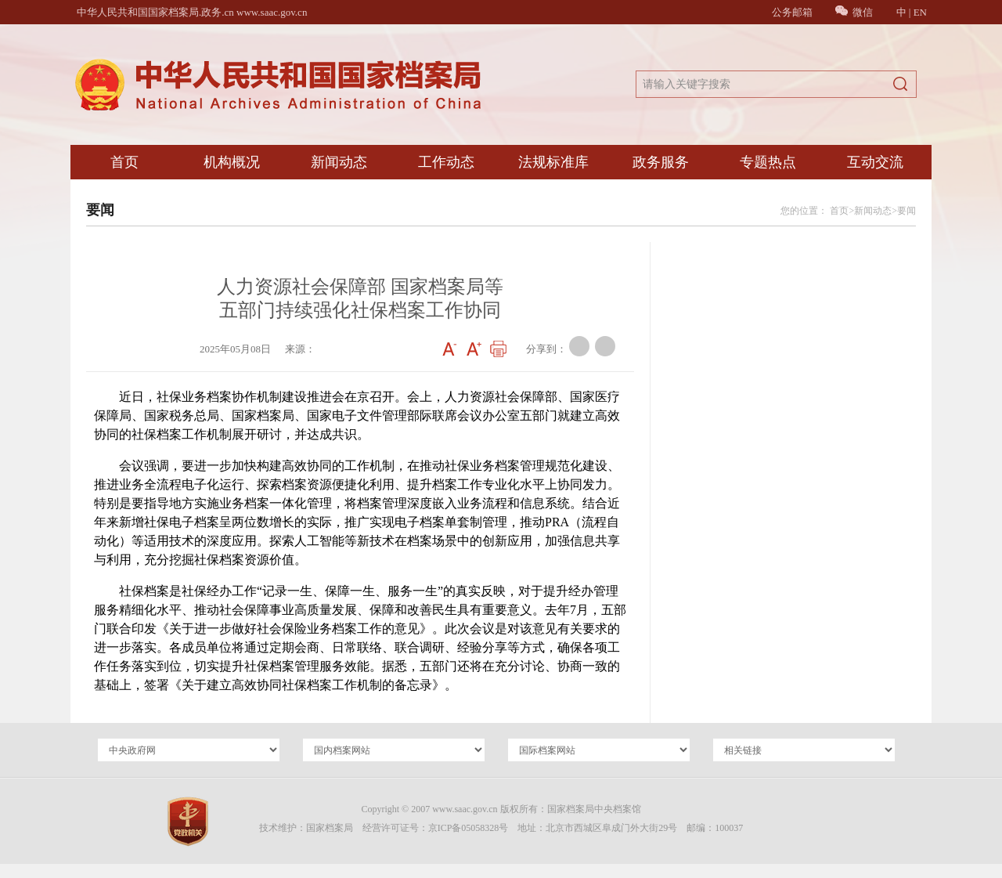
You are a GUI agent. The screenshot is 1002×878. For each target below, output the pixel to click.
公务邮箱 (792, 12)
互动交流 (875, 162)
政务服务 (661, 162)
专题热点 (768, 162)
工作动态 (446, 162)
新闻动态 (339, 162)
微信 (854, 12)
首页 (124, 162)
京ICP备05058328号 (468, 827)
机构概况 (232, 162)
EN (920, 12)
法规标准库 (553, 162)
